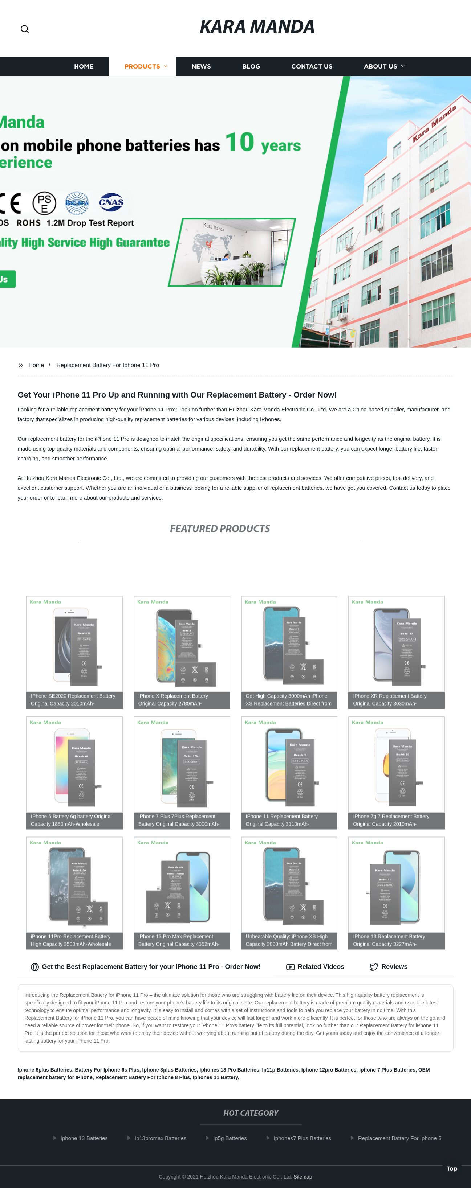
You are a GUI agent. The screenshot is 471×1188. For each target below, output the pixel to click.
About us (380, 66)
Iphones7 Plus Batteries (306, 1138)
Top (452, 1169)
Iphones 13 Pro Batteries (229, 1070)
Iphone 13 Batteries (88, 1138)
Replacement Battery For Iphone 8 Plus (142, 1077)
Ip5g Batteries (234, 1138)
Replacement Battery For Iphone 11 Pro (107, 365)
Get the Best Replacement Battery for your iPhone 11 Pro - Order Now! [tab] (146, 967)
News (201, 66)
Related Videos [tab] (315, 967)
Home (83, 66)
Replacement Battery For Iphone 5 (403, 1138)
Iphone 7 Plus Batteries (387, 1070)
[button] (25, 29)
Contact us (312, 66)
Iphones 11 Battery (215, 1077)
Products (142, 66)
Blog (251, 66)
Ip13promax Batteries (165, 1138)
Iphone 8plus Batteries (169, 1070)
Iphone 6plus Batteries (45, 1070)
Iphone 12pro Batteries (329, 1070)
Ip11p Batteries (280, 1070)
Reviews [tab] (388, 967)
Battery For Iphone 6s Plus (107, 1070)
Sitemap (302, 1177)
